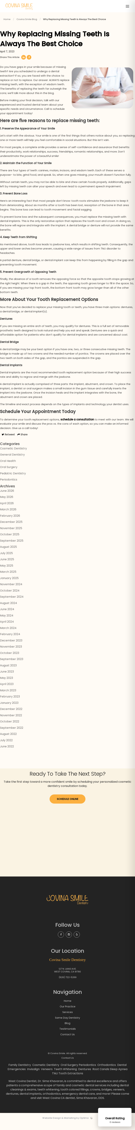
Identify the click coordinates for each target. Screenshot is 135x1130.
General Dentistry (12, 462)
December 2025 (11, 529)
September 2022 (11, 735)
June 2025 (7, 567)
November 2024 (11, 592)
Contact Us (67, 1041)
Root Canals (100, 1076)
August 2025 (8, 554)
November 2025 (11, 536)
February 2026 (10, 523)
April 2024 (7, 629)
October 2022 (9, 729)
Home (7, 19)
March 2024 (8, 636)
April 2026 (7, 511)
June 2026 (7, 498)
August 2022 (8, 741)
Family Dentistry (20, 1072)
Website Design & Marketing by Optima (65, 1124)
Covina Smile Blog (27, 19)
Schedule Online (67, 806)
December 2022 (11, 717)
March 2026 (8, 517)
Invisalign (33, 1076)
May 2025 (6, 573)
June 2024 (7, 617)
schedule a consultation (79, 426)
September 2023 (11, 667)
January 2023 (9, 710)
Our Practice (67, 1013)
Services (67, 1019)
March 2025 (8, 579)
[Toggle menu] (127, 6)
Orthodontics (107, 1072)
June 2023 (7, 679)
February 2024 (10, 642)
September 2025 (11, 548)
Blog (67, 1030)
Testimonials (67, 1036)
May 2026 (6, 504)
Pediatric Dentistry (13, 481)
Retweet (8, 442)
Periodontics (8, 487)
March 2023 (8, 698)
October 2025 (9, 542)
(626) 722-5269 (67, 984)
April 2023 (7, 692)
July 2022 (6, 748)
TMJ (55, 1080)
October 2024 (10, 598)
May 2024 (6, 623)
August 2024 (8, 611)
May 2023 (6, 685)
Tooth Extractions (71, 1080)
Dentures (85, 1076)
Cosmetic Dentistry (13, 456)
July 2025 (6, 561)
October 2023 (9, 660)
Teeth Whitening (66, 1076)
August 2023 (8, 673)
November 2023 (11, 654)
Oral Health (8, 468)
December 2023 (11, 648)
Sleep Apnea (118, 1076)
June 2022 (7, 754)
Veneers (47, 1076)
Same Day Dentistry (68, 1025)
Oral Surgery (8, 475)
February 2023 (10, 704)
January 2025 (9, 586)
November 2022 (11, 723)
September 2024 (12, 604)
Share (22, 442)
